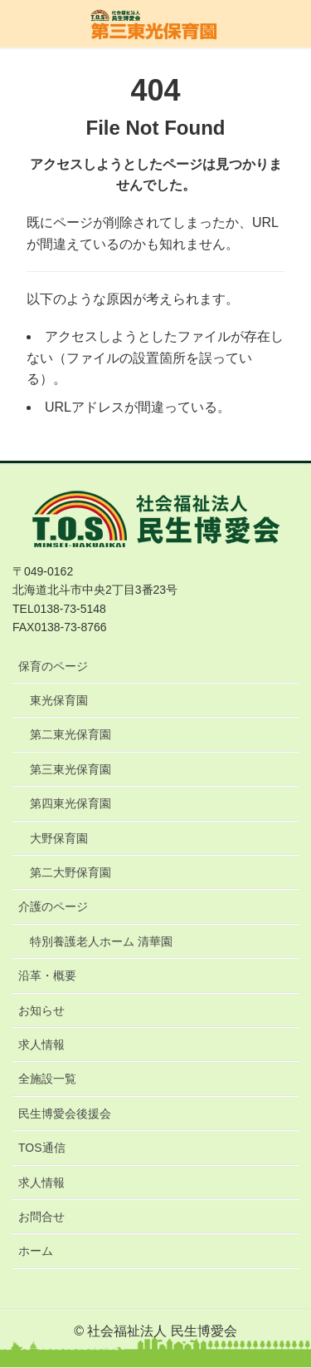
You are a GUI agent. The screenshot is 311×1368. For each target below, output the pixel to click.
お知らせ (41, 1010)
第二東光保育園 (70, 734)
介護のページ (53, 906)
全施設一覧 (47, 1078)
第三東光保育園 (70, 769)
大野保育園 (59, 838)
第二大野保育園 (70, 872)
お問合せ (41, 1216)
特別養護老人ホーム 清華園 (101, 941)
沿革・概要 (47, 975)
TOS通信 (42, 1147)
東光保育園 (59, 700)
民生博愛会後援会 (64, 1113)
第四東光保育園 (70, 803)
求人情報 (41, 1044)
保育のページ (53, 666)
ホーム (35, 1250)
